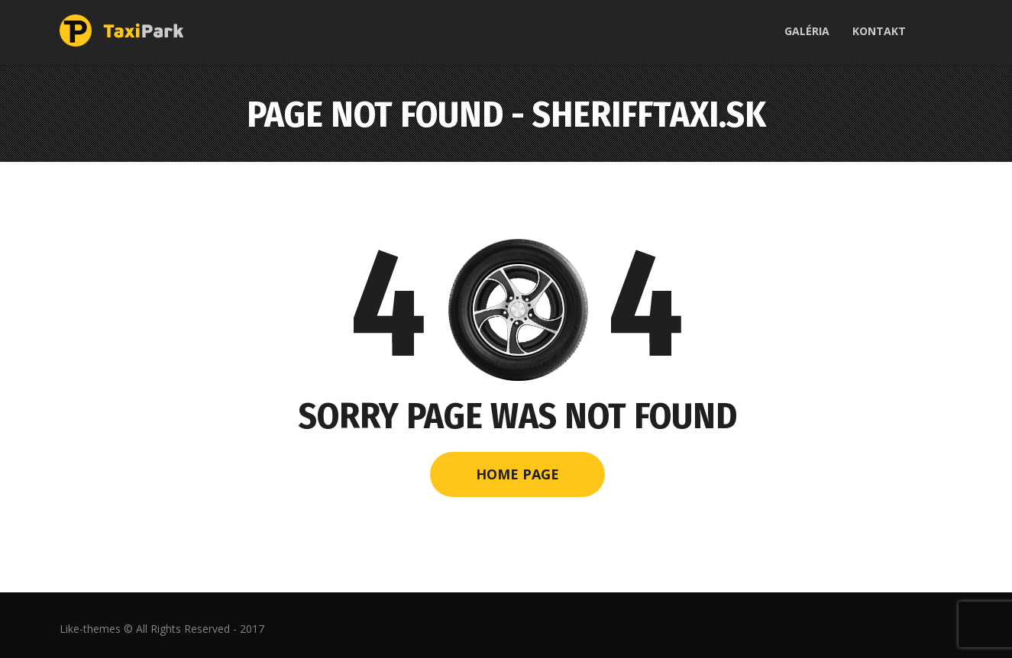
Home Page (517, 474)
